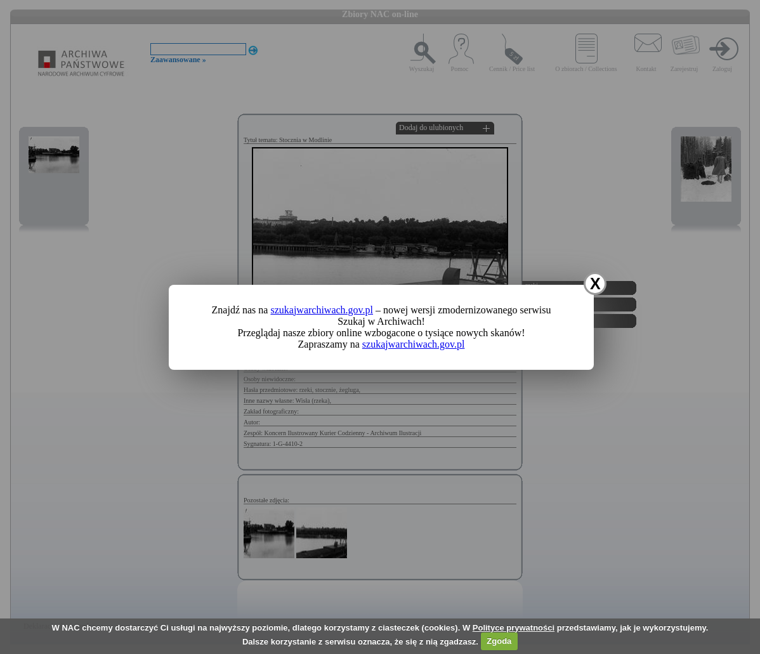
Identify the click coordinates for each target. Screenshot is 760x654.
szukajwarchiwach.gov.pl (321, 309)
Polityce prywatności (513, 627)
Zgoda (499, 641)
